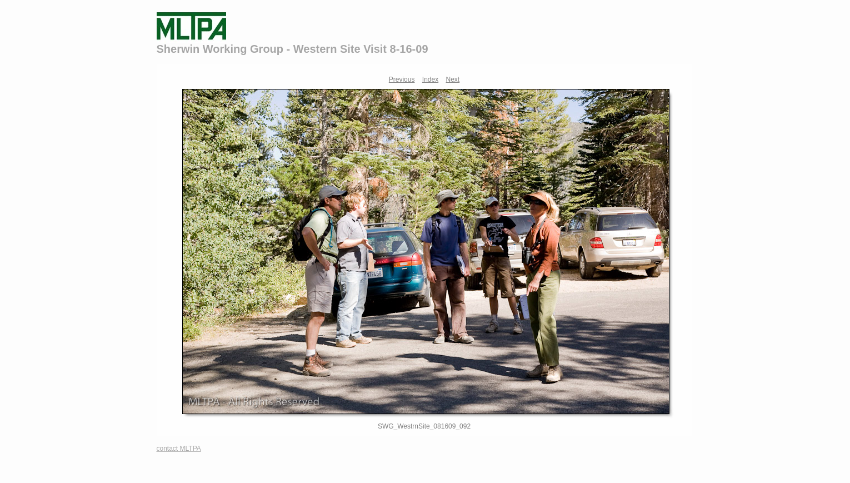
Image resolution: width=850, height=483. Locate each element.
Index (430, 79)
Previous (402, 79)
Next (453, 79)
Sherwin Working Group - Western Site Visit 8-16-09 (292, 49)
